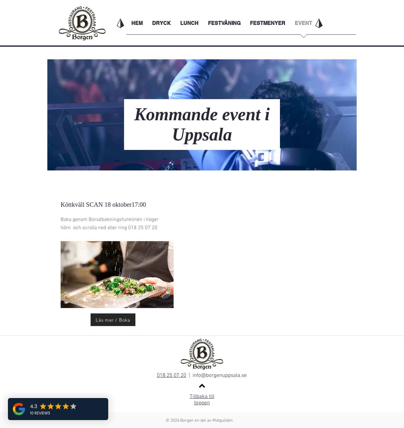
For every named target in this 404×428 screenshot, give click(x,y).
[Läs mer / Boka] (113, 319)
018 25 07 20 (171, 375)
